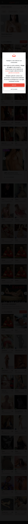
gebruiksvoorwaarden (13, 73)
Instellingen (14, 89)
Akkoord (14, 85)
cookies (7, 71)
